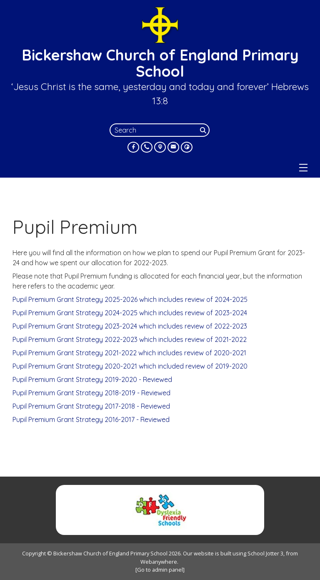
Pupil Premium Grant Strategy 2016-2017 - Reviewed (91, 419)
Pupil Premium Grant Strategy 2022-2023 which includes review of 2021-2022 (129, 339)
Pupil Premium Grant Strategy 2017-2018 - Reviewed (91, 406)
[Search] (204, 130)
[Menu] (303, 168)
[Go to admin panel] (160, 569)
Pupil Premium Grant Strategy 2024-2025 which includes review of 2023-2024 (129, 313)
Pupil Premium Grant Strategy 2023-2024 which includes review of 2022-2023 (129, 326)
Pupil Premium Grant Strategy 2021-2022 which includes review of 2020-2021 (129, 353)
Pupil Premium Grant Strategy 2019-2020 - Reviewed (92, 379)
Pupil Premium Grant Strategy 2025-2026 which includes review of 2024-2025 (130, 299)
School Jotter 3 (265, 553)
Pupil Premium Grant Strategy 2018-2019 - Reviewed (91, 393)
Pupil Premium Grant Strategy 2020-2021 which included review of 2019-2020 (130, 366)
